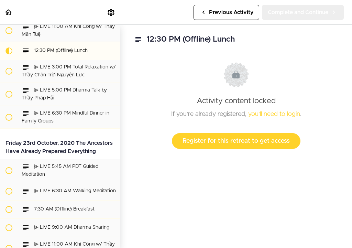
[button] (8, 12)
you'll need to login (274, 114)
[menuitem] (111, 12)
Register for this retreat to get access (236, 141)
